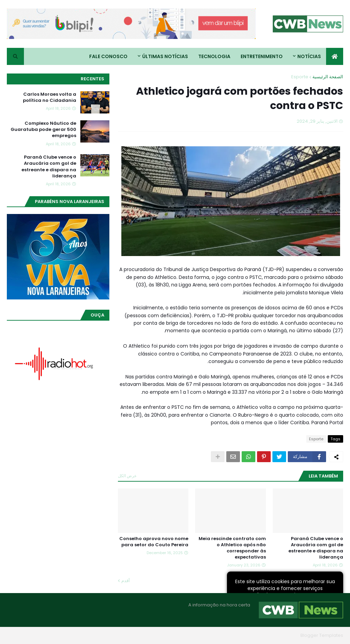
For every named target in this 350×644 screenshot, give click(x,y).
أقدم (125, 580)
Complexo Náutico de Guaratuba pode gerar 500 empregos (43, 129)
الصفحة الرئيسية (327, 76)
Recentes (92, 79)
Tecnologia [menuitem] (214, 56)
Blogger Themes (278, 635)
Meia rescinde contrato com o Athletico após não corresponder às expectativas (232, 548)
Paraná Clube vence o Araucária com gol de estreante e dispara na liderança (315, 548)
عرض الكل (127, 476)
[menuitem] (334, 56)
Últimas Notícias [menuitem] (165, 56)
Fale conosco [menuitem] (108, 56)
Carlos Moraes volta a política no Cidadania (49, 97)
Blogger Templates (321, 635)
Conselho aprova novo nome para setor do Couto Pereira (153, 542)
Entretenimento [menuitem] (262, 56)
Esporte (299, 76)
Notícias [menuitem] (309, 56)
